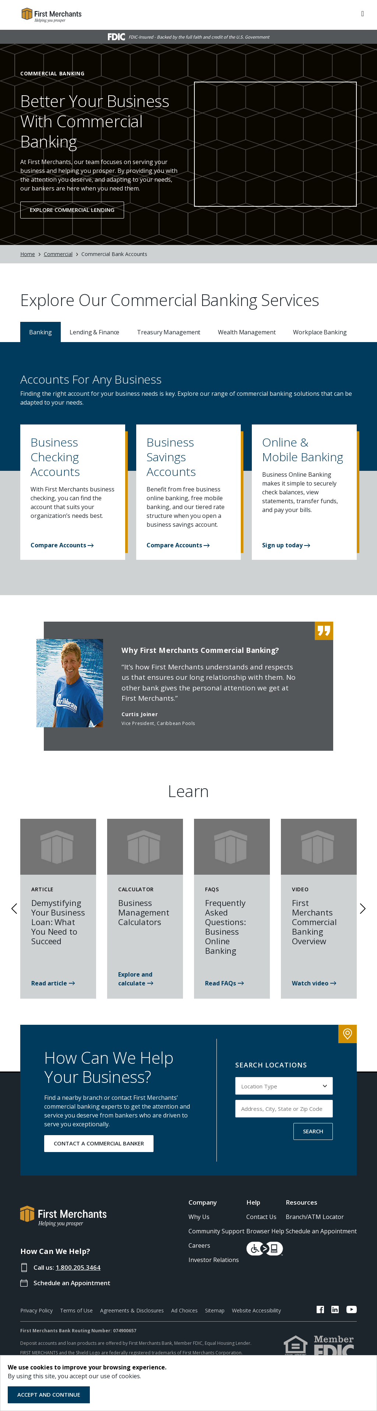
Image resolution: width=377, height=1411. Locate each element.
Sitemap (215, 1310)
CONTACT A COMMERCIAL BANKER (99, 1143)
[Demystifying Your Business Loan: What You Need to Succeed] (53, 983)
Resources (301, 1202)
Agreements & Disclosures (132, 1310)
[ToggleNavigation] (362, 12)
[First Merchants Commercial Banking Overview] (314, 983)
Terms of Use (76, 1310)
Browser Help (265, 1231)
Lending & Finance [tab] (94, 332)
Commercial (58, 253)
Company (202, 1202)
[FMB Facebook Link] (320, 1310)
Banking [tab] (40, 332)
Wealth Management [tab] (246, 332)
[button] (73, 460)
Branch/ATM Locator (315, 1217)
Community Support (216, 1231)
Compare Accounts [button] (62, 545)
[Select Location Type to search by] (284, 1086)
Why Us (198, 1217)
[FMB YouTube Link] (351, 1310)
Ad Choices (184, 1310)
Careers (199, 1245)
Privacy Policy (36, 1310)
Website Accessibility (256, 1310)
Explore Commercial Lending (72, 209)
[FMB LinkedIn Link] (335, 1310)
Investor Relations (213, 1260)
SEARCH (313, 1131)
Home (27, 253)
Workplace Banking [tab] (319, 332)
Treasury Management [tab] (168, 332)
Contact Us (261, 1217)
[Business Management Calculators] (145, 983)
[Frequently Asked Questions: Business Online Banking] (224, 983)
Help (253, 1202)
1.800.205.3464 (78, 1267)
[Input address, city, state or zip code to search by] (284, 1108)
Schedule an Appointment (72, 1283)
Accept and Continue (48, 1394)
